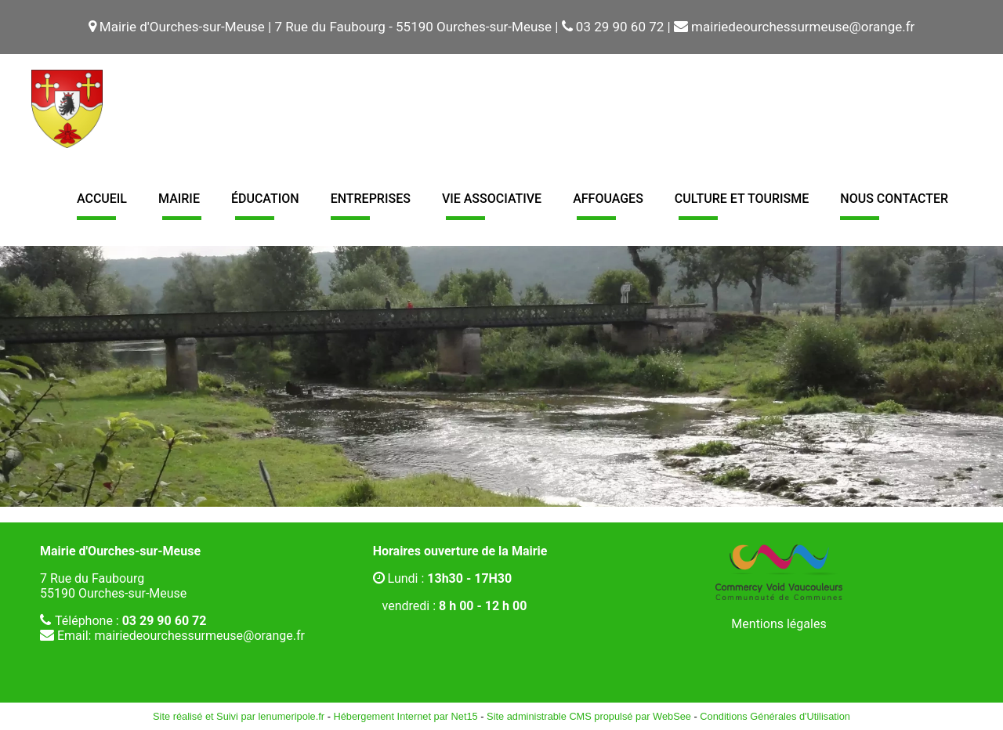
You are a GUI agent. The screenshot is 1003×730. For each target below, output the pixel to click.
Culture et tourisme (742, 198)
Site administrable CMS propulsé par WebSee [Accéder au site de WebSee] (589, 716)
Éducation (265, 198)
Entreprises (371, 198)
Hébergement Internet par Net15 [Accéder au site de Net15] (405, 716)
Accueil (102, 198)
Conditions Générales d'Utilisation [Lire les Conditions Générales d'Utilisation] (775, 716)
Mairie (179, 198)
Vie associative (491, 198)
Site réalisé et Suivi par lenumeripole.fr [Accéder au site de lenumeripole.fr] (238, 716)
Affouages (608, 198)
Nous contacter (894, 198)
